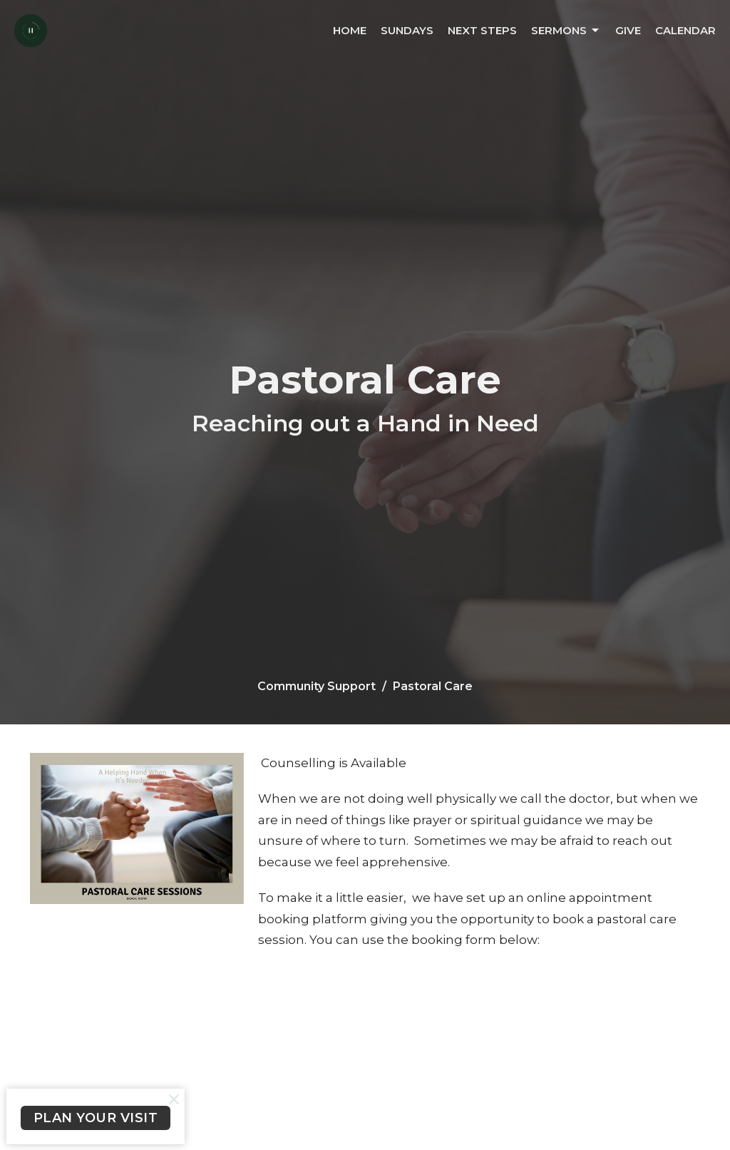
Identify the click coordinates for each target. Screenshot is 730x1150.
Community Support (316, 686)
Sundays (407, 30)
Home (349, 30)
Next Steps (482, 30)
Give (628, 30)
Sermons (566, 31)
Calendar (685, 30)
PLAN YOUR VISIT (96, 1118)
